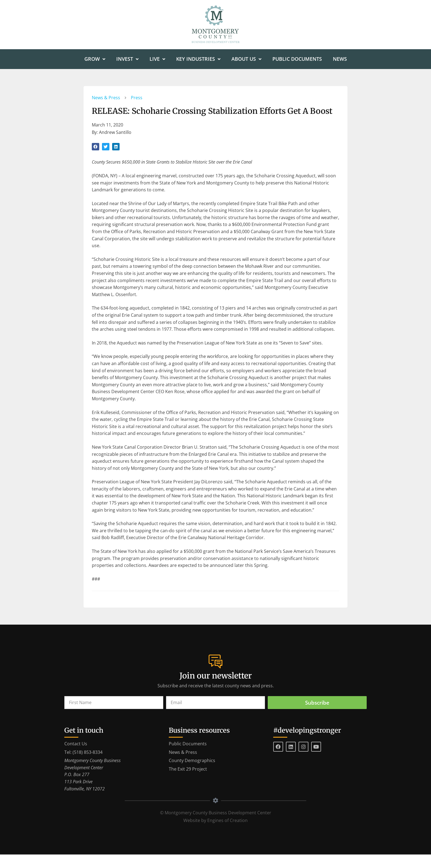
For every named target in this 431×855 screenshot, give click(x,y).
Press (136, 98)
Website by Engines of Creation (215, 821)
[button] (95, 147)
